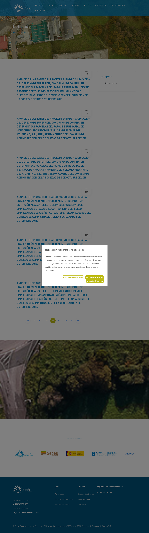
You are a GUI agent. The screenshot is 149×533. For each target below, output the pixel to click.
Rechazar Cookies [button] (94, 277)
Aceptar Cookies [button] (95, 281)
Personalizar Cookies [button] (73, 277)
